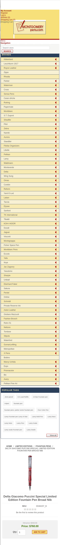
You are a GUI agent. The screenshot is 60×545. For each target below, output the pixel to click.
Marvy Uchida (10, 362)
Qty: (15, 532)
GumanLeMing (10, 344)
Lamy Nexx (52, 416)
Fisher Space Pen (11, 245)
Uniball (7, 280)
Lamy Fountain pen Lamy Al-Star (16, 416)
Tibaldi (6, 219)
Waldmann (8, 163)
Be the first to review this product (30, 512)
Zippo (6, 72)
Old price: (26, 523)
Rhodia (7, 77)
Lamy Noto (8, 423)
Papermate (8, 107)
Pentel (6, 293)
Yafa (6, 258)
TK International (10, 215)
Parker (6, 81)
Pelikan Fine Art (10, 383)
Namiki (7, 133)
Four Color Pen (43, 410)
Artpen (6, 403)
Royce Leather (10, 68)
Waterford (8, 340)
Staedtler (8, 141)
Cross (6, 90)
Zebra (6, 128)
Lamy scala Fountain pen (13, 430)
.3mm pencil (8, 397)
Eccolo (7, 254)
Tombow (7, 332)
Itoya (6, 262)
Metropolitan (9, 349)
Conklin (7, 185)
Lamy (6, 159)
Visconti (7, 236)
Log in (3, 15)
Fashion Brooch (10, 319)
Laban (6, 198)
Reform (7, 189)
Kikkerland (8, 59)
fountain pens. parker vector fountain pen (18, 410)
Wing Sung (8, 176)
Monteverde (9, 167)
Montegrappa (9, 241)
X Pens (7, 353)
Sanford (7, 211)
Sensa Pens (9, 94)
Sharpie (7, 275)
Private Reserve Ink (12, 306)
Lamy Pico (20, 423)
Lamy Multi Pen (37, 416)
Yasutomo (8, 271)
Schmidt (7, 301)
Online (6, 297)
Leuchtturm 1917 (11, 64)
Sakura (7, 288)
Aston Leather (10, 310)
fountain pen (18, 403)
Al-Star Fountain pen (40, 397)
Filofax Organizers (11, 146)
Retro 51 (7, 323)
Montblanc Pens (11, 249)
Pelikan (7, 154)
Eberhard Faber (10, 284)
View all (53, 435)
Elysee (7, 206)
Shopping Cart (7, 22)
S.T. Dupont (9, 115)
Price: (24, 526)
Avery (6, 379)
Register (4, 13)
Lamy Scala (33, 423)
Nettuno (7, 327)
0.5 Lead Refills (23, 397)
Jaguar (7, 232)
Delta (6, 172)
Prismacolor (9, 370)
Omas (6, 180)
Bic (5, 375)
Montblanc (8, 111)
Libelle (6, 150)
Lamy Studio (31, 430)
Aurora (7, 137)
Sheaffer (7, 120)
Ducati (6, 228)
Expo (6, 366)
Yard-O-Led (9, 193)
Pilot (6, 124)
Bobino (7, 357)
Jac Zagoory (9, 267)
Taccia (6, 202)
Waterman (8, 85)
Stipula (7, 336)
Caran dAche (9, 98)
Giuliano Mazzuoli (11, 314)
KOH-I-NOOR (10, 223)
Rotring (7, 102)
